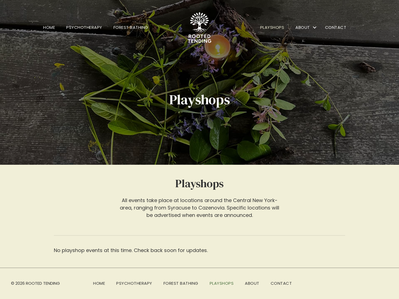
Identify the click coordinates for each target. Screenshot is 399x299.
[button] (314, 27)
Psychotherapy (84, 27)
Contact (336, 27)
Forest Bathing (130, 27)
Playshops (272, 27)
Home (49, 27)
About (302, 27)
